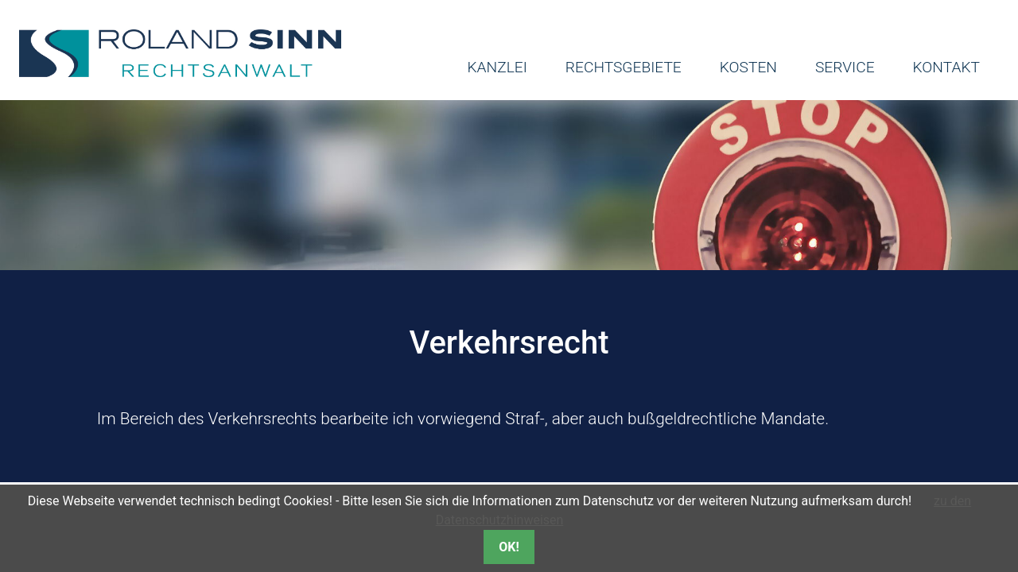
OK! (509, 547)
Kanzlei (496, 67)
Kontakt (946, 67)
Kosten (748, 67)
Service (845, 67)
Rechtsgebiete (623, 67)
